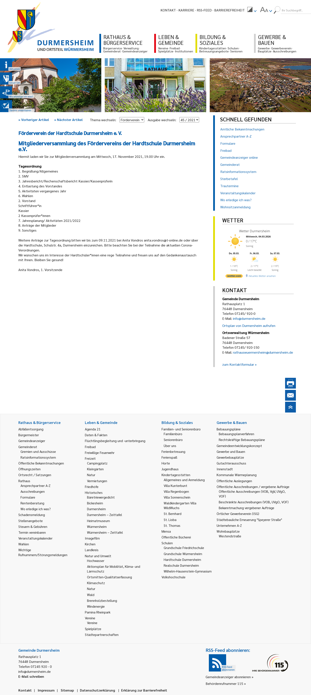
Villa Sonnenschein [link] (177, 497)
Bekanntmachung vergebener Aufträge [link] (246, 507)
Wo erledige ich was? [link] (36, 509)
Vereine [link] (92, 622)
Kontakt (168, 10)
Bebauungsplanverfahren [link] (236, 433)
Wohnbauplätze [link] (228, 531)
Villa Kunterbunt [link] (175, 485)
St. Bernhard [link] (172, 513)
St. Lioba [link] (170, 519)
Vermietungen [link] (97, 480)
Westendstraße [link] (230, 536)
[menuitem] (252, 10)
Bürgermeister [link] (28, 435)
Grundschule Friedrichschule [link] (184, 547)
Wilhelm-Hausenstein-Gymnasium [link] (188, 571)
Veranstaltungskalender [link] (35, 538)
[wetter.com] (234, 276)
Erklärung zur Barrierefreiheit (144, 690)
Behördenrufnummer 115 (224, 683)
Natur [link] (91, 474)
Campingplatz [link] (97, 463)
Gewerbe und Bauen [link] (231, 451)
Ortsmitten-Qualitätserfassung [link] (109, 577)
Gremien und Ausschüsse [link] (38, 451)
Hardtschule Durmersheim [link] (182, 559)
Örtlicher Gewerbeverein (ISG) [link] (238, 513)
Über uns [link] (170, 445)
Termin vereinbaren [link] (32, 532)
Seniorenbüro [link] (173, 439)
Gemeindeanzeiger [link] (31, 440)
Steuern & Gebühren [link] (32, 526)
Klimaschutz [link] (96, 582)
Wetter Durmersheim (254, 231)
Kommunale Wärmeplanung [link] (237, 474)
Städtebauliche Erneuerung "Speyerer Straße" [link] (249, 519)
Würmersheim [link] (97, 526)
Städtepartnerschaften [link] (102, 634)
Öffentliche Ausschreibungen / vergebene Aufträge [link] (253, 486)
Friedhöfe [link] (91, 486)
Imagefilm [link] (92, 538)
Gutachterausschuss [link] (231, 463)
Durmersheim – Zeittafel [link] (104, 514)
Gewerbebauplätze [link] (230, 457)
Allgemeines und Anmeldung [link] (184, 479)
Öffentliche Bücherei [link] (176, 537)
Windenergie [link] (96, 606)
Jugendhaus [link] (170, 469)
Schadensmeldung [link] (31, 514)
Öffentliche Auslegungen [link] (234, 480)
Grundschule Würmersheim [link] (183, 553)
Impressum (46, 690)
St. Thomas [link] (172, 525)
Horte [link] (166, 463)
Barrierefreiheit (229, 10)
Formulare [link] (28, 497)
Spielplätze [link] (93, 628)
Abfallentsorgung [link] (30, 429)
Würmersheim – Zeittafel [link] (105, 532)
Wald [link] (90, 594)
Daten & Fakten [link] (96, 435)
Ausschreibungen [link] (33, 491)
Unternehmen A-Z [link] (229, 525)
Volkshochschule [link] (174, 577)
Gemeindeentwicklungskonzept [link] (239, 445)
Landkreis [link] (91, 550)
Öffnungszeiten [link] (29, 469)
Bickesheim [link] (95, 503)
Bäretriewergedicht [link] (101, 497)
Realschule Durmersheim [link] (181, 565)
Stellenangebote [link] (30, 520)
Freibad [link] (90, 446)
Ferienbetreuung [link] (173, 451)
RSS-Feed (204, 10)
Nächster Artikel (68, 119)
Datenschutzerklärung (97, 690)
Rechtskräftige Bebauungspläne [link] (242, 439)
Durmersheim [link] (96, 509)
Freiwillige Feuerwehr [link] (99, 452)
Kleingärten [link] (95, 469)
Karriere (186, 10)
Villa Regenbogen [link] (176, 491)
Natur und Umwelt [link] (98, 556)
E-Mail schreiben (31, 676)
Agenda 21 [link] (93, 429)
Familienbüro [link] (173, 433)
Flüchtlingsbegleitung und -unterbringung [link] (115, 440)
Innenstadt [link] (225, 469)
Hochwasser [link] (95, 560)
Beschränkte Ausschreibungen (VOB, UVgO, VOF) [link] (254, 502)
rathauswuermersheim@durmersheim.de (263, 352)
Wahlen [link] (23, 544)
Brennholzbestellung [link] (102, 600)
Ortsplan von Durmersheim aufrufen (248, 325)
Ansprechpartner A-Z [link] (36, 485)
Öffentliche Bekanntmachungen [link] (41, 463)
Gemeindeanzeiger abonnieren (228, 677)
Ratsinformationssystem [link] (38, 457)
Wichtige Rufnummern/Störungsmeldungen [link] (42, 552)
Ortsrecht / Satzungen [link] (34, 474)
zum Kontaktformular (238, 364)
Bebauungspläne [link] (229, 429)
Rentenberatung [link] (32, 503)
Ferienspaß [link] (169, 457)
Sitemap (67, 690)
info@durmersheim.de (249, 318)
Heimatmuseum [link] (98, 520)
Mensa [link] (166, 531)
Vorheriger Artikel (33, 119)
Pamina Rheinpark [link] (97, 612)
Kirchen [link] (90, 544)
